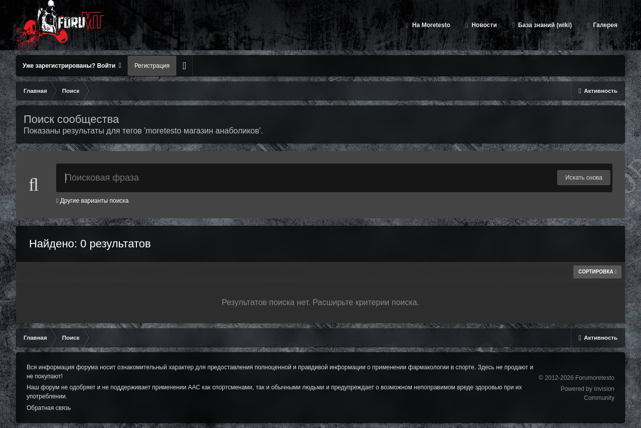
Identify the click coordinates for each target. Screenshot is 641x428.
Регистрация (152, 65)
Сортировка (597, 271)
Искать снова (583, 177)
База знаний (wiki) (544, 25)
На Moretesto (430, 25)
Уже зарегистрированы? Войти (72, 65)
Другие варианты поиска (92, 200)
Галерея (604, 25)
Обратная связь (49, 407)
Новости (483, 25)
